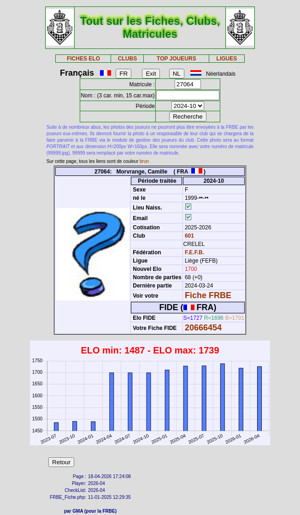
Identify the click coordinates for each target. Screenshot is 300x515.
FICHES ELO (83, 58)
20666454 (203, 327)
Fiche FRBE (208, 295)
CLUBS (127, 58)
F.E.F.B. (194, 252)
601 (188, 236)
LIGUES (227, 58)
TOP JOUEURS (176, 58)
